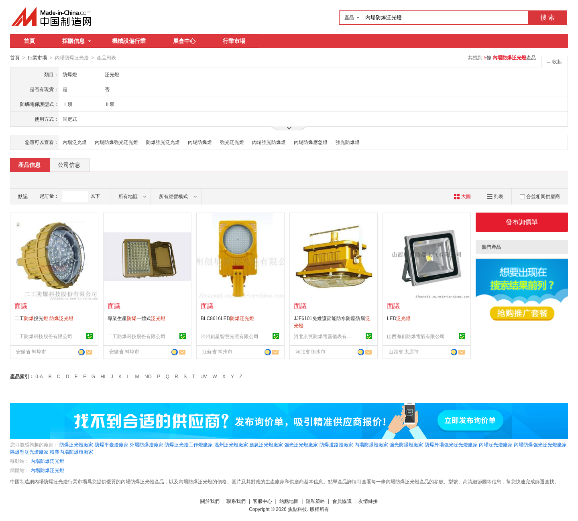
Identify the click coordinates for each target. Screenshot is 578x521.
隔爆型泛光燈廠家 (29, 451)
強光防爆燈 (348, 142)
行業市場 (234, 41)
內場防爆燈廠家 (371, 444)
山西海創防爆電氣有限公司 (416, 336)
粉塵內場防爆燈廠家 (71, 451)
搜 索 (547, 17)
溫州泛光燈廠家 (231, 444)
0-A (39, 376)
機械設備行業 (129, 41)
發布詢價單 (522, 221)
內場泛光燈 (75, 142)
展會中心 (184, 41)
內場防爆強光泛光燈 (116, 142)
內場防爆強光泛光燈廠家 (540, 444)
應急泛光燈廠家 (266, 444)
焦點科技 (297, 509)
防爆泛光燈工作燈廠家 (189, 444)
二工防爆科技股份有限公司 (43, 336)
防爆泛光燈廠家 (76, 444)
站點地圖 (289, 501)
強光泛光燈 (232, 142)
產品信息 (29, 164)
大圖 (462, 196)
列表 (495, 196)
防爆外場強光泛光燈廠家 (451, 444)
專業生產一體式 (136, 318)
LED (399, 318)
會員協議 (342, 501)
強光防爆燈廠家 (406, 444)
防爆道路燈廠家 (336, 444)
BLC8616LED (227, 318)
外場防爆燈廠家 (146, 444)
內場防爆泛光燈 (47, 461)
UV (203, 376)
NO (148, 376)
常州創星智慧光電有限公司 (229, 336)
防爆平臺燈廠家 (111, 444)
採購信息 (76, 41)
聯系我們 (236, 501)
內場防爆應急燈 (311, 142)
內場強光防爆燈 (269, 142)
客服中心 (262, 501)
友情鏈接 (368, 501)
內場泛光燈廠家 (496, 444)
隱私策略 (315, 501)
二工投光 (43, 318)
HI (103, 376)
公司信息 (69, 164)
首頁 (29, 41)
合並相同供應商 (540, 196)
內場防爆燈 (200, 142)
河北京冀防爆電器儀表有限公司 (324, 336)
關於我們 (210, 501)
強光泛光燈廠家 (301, 444)
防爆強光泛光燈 (163, 142)
